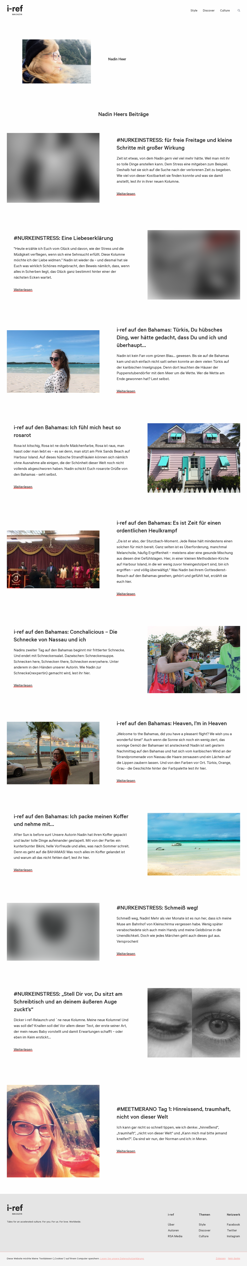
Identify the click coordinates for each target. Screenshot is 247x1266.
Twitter (232, 1231)
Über (171, 1225)
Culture (225, 11)
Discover (209, 11)
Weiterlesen (126, 194)
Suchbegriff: (239, 11)
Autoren (173, 1231)
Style (194, 11)
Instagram (233, 1236)
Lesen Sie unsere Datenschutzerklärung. (122, 1259)
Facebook (233, 1225)
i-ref (15, 10)
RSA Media (175, 1236)
